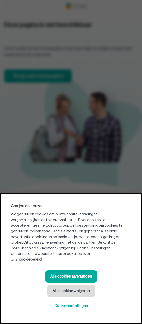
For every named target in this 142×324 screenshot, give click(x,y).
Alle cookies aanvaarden (71, 276)
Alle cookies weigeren (71, 291)
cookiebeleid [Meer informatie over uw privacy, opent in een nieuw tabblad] (30, 259)
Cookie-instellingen (71, 306)
